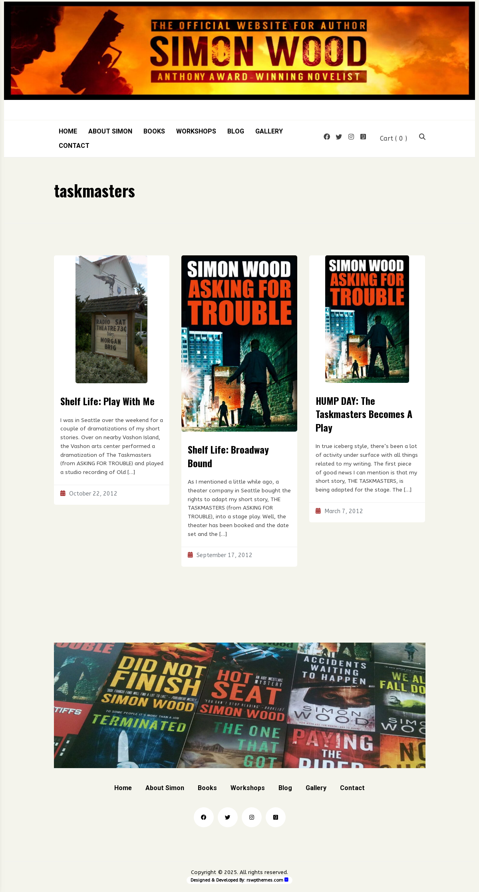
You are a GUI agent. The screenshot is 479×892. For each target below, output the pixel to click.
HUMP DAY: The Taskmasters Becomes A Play (364, 413)
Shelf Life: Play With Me (107, 401)
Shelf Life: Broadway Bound (228, 456)
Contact (74, 146)
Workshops (196, 131)
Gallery (269, 131)
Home (68, 131)
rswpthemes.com (264, 880)
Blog (235, 131)
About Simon (110, 131)
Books (154, 131)
